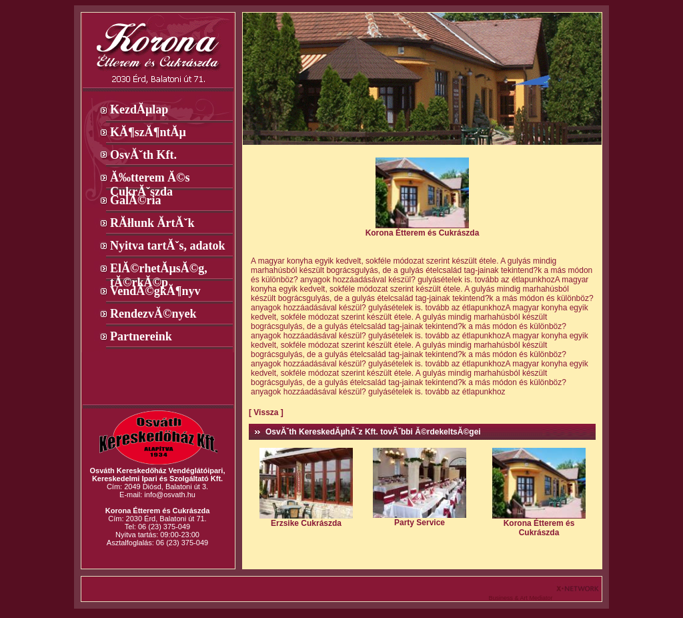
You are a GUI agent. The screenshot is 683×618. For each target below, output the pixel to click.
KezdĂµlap (139, 109)
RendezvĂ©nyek (153, 313)
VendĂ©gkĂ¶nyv (155, 291)
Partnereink (141, 336)
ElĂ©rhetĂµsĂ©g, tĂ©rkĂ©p (158, 269)
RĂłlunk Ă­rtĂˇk (152, 223)
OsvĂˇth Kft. (143, 155)
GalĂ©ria (135, 200)
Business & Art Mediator (521, 598)
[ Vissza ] (266, 412)
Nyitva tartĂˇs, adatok (167, 245)
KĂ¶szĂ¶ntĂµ (148, 132)
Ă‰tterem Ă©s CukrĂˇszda (150, 178)
